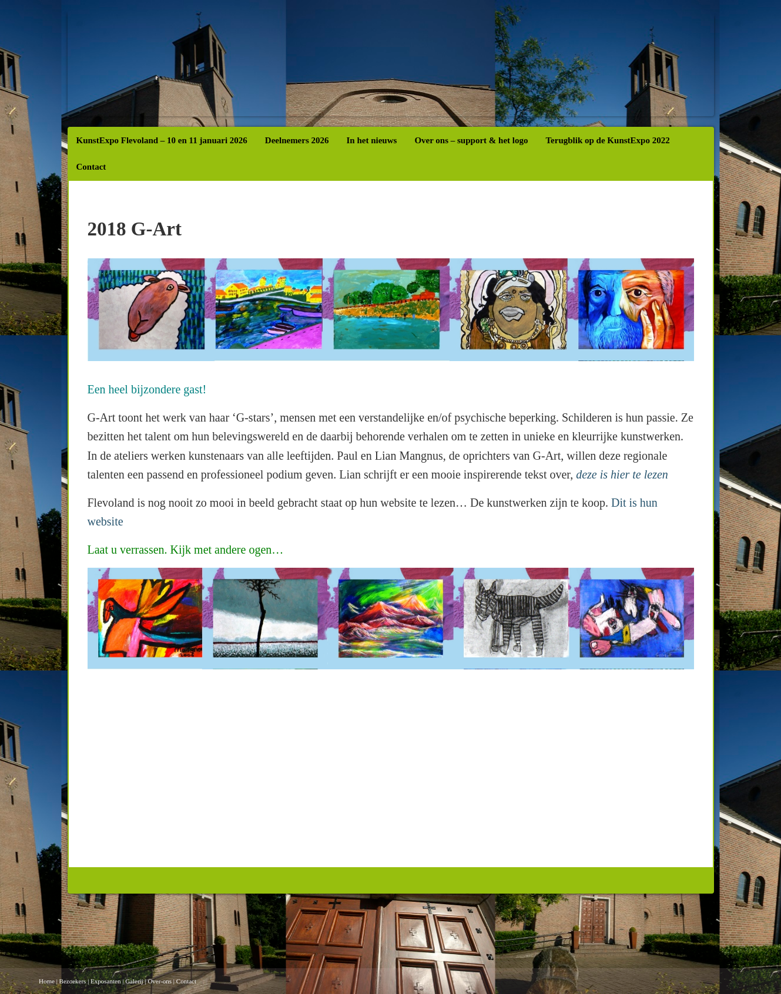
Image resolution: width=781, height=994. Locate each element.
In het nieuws (372, 140)
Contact (91, 166)
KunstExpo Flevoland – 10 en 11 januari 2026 (161, 140)
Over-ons (160, 981)
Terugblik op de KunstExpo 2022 (607, 140)
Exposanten (105, 981)
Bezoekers (72, 981)
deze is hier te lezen (622, 474)
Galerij (134, 981)
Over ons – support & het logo (471, 140)
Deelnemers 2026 (297, 140)
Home (47, 981)
